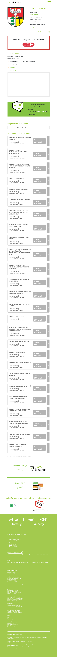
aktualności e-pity (11, 623)
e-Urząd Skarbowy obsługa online (14, 609)
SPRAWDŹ (19, 469)
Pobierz (12, 570)
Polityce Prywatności (35, 644)
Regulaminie (27, 644)
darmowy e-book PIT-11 (12, 622)
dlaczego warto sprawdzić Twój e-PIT (15, 606)
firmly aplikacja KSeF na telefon (14, 583)
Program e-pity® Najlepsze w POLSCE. (15, 634)
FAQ (8, 617)
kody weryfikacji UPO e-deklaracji (14, 610)
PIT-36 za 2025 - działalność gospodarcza (16, 594)
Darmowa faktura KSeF (12, 581)
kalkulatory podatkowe (12, 621)
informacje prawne (44, 562)
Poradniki (9, 587)
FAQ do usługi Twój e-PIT (12, 608)
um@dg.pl (13, 67)
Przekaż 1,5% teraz (37, 141)
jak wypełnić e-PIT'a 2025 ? (13, 589)
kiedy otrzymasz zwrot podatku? (14, 597)
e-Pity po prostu (15, 2)
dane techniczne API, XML (13, 624)
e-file (9, 560)
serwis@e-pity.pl (14, 535)
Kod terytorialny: (34, 17)
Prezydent (10, 58)
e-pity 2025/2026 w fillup (12, 579)
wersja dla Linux (11, 574)
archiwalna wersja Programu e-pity (14, 578)
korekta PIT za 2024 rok (12, 600)
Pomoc (9, 615)
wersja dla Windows (11, 572)
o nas (17, 562)
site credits (10, 650)
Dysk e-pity (10, 625)
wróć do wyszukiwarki (44, 31)
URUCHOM (27, 44)
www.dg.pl (32, 27)
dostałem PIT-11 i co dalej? (13, 590)
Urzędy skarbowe (34, 14)
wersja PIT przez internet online (14, 576)
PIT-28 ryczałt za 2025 (12, 593)
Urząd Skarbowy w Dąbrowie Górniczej (17, 127)
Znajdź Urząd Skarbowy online (14, 552)
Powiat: (32, 22)
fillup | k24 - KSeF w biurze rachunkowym (16, 584)
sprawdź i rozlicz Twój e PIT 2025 (14, 605)
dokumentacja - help (12, 619)
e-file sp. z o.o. (30, 641)
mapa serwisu (12, 563)
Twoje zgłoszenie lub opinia (13, 626)
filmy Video (10, 618)
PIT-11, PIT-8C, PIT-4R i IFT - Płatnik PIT (15, 598)
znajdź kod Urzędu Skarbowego (14, 611)
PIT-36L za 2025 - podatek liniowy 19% (15, 596)
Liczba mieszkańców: (35, 24)
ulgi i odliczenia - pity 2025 (13, 591)
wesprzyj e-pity (35, 562)
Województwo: (33, 19)
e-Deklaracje (10, 603)
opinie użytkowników (25, 562)
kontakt (11, 562)
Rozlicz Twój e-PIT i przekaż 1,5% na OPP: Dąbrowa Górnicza (28, 40)
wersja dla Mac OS (11, 573)
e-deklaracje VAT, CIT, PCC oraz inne (15, 612)
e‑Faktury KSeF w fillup (12, 580)
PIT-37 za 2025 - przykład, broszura (14, 592)
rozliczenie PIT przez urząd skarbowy (15, 599)
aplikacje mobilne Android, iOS (13, 577)
